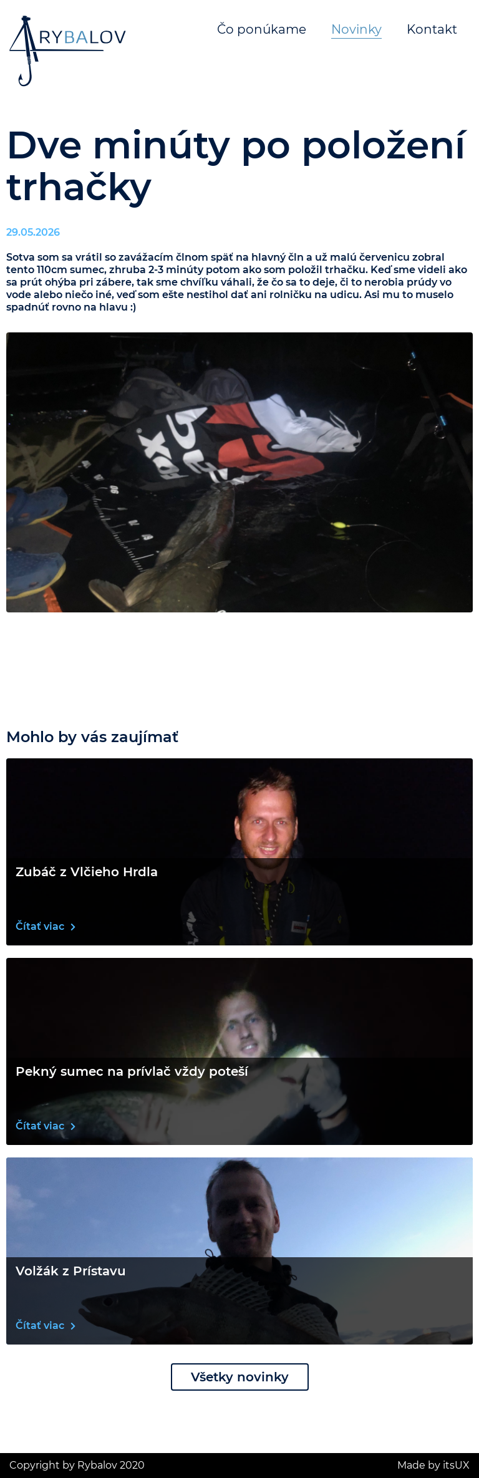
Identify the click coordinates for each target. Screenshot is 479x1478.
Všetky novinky (240, 1376)
